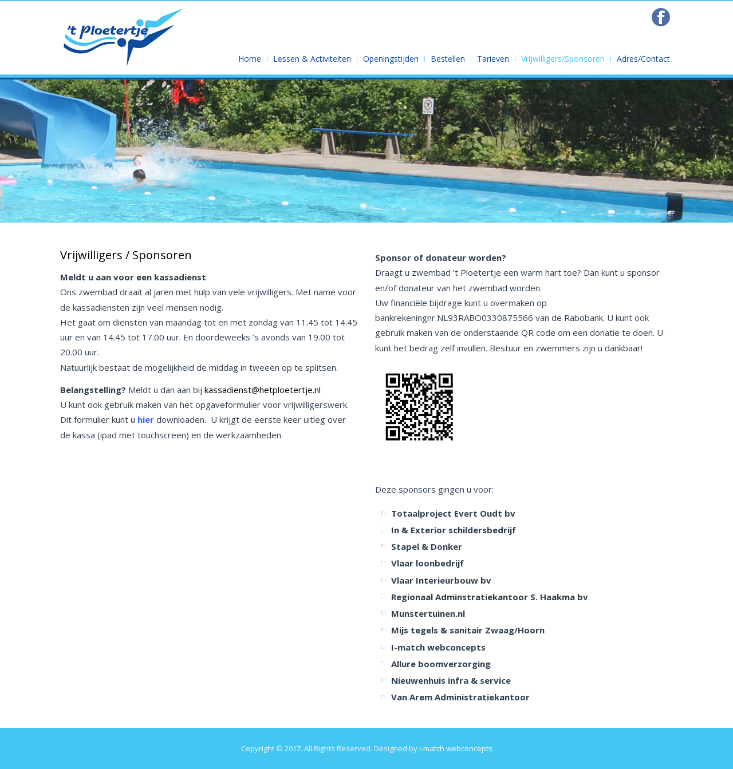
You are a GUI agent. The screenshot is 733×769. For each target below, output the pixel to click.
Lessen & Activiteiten (312, 58)
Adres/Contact (643, 58)
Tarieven (493, 58)
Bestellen (448, 58)
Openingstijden (391, 58)
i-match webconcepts (455, 748)
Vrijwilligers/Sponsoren (563, 58)
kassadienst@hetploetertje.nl (262, 389)
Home (249, 58)
